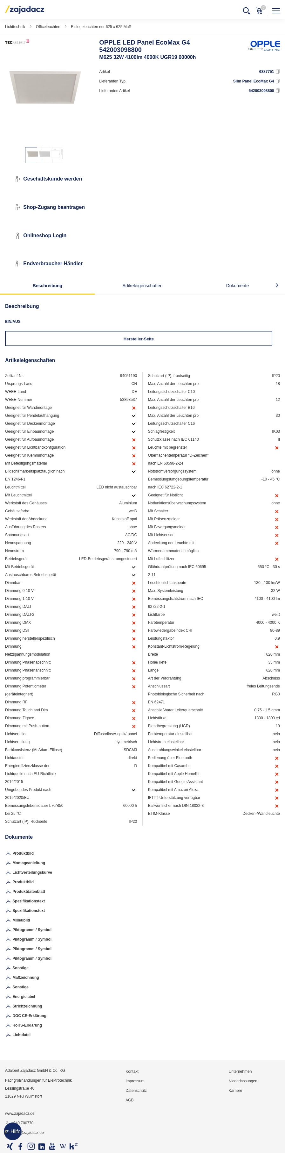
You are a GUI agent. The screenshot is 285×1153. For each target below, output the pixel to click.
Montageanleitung (25, 863)
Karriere (235, 1090)
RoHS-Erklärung (23, 1025)
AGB (129, 1100)
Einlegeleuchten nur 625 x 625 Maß (101, 27)
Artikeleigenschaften (142, 285)
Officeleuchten (48, 27)
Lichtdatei (18, 1035)
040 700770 (19, 1123)
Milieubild (17, 920)
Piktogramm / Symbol (28, 930)
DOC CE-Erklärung (25, 1016)
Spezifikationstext (25, 901)
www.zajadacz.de (20, 1113)
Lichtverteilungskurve (28, 873)
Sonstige (17, 968)
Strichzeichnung (23, 1006)
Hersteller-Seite (139, 339)
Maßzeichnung (22, 978)
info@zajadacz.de (24, 1133)
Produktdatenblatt (25, 892)
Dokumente (237, 285)
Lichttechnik (15, 27)
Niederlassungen (243, 1081)
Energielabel (20, 997)
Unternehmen (240, 1071)
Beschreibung (47, 285)
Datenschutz (136, 1090)
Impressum (135, 1081)
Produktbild (19, 854)
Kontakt (132, 1071)
